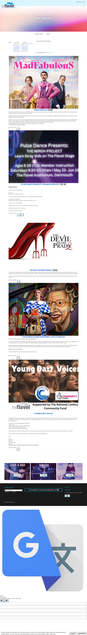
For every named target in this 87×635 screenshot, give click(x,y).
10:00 (22, 214)
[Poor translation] (5, 600)
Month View (50, 52)
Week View (45, 52)
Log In (84, 1)
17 (15, 47)
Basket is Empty (79, 1)
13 (18, 46)
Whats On (16, 4)
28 (19, 48)
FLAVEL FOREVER (25, 4)
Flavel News (82, 4)
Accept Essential (81, 633)
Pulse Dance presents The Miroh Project (40, 184)
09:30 (18, 214)
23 (14, 48)
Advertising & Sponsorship (56, 4)
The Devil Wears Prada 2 (41, 270)
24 (15, 48)
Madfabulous (41, 110)
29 (13, 50)
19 (17, 47)
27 (18, 48)
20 (18, 47)
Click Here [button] (17, 475)
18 (16, 47)
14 (19, 46)
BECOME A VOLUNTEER (43, 4)
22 (13, 48)
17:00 (18, 449)
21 (19, 47)
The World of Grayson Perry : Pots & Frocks (43, 337)
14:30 (18, 357)
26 (17, 48)
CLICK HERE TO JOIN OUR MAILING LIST (44, 490)
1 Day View (37, 52)
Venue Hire (66, 4)
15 (13, 47)
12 (17, 46)
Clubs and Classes (9, 487)
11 (16, 46)
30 (14, 50)
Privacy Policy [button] (53, 634)
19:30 (18, 128)
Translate (13, 491)
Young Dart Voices (43, 413)
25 (16, 48)
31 (25, 50)
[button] (66, 495)
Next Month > (30, 43)
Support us (33, 4)
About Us (74, 4)
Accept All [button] (73, 633)
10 (15, 46)
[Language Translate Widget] (13, 490)
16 (14, 47)
